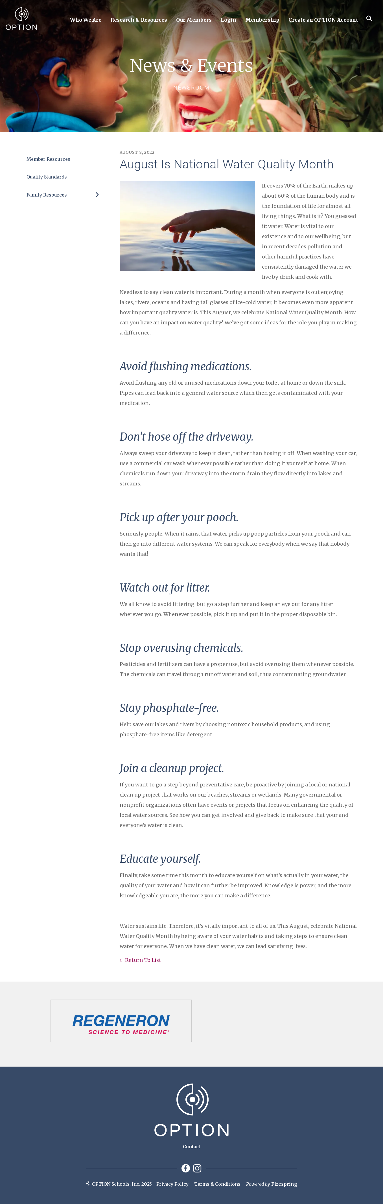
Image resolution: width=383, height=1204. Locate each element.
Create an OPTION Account (323, 20)
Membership (262, 20)
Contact (191, 1146)
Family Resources (65, 195)
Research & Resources (138, 20)
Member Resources (48, 159)
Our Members (194, 20)
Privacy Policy (172, 1184)
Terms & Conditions (217, 1184)
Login (228, 20)
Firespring (284, 1184)
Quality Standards (47, 177)
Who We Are (85, 20)
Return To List (142, 960)
